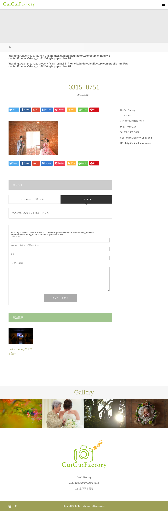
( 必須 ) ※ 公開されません (25, 245)
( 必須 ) (16, 236)
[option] (21, 413)
